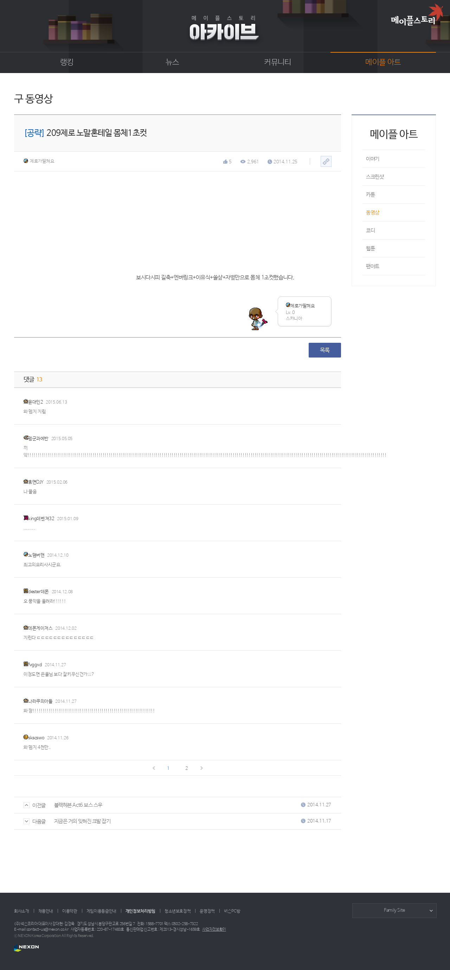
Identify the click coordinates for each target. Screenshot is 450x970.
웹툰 (370, 248)
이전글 (35, 805)
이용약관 (69, 911)
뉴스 (172, 62)
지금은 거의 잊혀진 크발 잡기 (82, 821)
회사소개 (21, 911)
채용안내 (45, 911)
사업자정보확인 (214, 930)
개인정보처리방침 (140, 911)
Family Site (394, 910)
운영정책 (207, 911)
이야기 (372, 159)
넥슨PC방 (232, 911)
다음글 (35, 822)
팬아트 (372, 266)
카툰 (370, 195)
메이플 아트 (383, 62)
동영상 (372, 213)
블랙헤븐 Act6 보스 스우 (78, 805)
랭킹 (67, 62)
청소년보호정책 (178, 911)
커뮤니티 (277, 62)
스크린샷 (375, 177)
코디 (370, 231)
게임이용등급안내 (101, 911)
